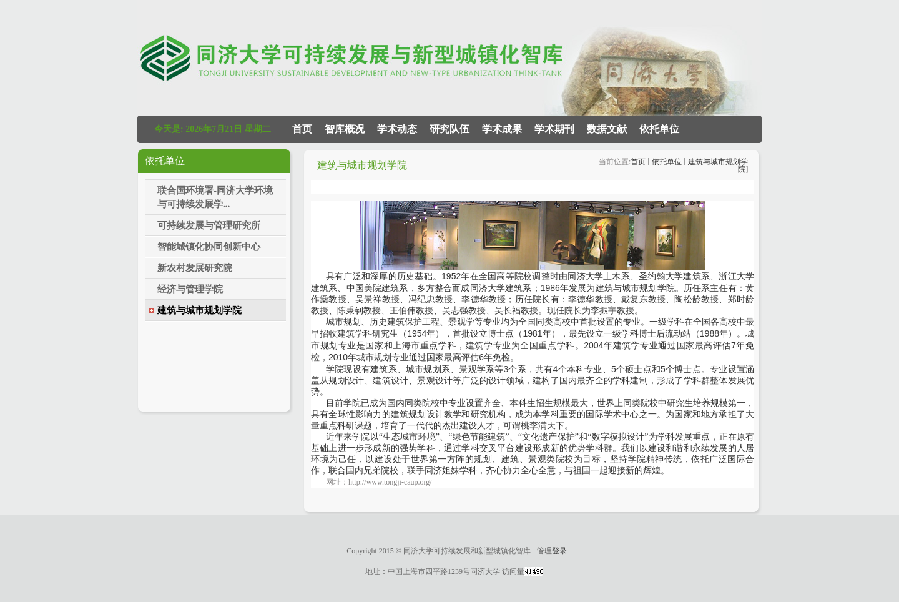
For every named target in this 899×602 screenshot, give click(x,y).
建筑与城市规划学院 (718, 165)
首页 (638, 161)
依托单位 (667, 161)
